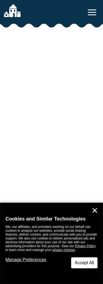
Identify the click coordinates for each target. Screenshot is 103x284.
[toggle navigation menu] (92, 12)
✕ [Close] (94, 210)
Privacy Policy (85, 246)
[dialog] (51, 243)
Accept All (84, 262)
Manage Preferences (25, 259)
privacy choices (63, 250)
